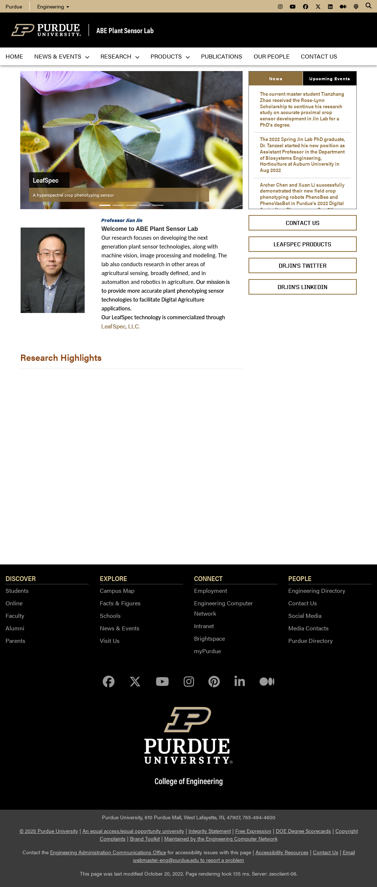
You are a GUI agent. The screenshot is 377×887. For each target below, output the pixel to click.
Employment (210, 590)
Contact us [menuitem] (319, 56)
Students (17, 590)
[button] (37, 140)
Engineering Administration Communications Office (108, 852)
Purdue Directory (310, 640)
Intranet (204, 626)
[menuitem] (280, 6)
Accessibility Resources (282, 852)
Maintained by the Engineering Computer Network (221, 838)
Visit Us (110, 640)
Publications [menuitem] (221, 56)
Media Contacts (308, 628)
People (299, 578)
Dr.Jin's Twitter (303, 265)
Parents (15, 640)
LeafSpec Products (302, 244)
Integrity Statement (209, 830)
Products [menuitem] (170, 56)
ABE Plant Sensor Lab (125, 30)
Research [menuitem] (120, 56)
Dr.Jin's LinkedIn (302, 287)
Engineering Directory (316, 590)
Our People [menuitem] (272, 56)
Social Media (304, 615)
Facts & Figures (120, 603)
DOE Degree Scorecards (303, 830)
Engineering (53, 6)
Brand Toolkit (145, 838)
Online (14, 603)
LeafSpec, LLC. (120, 326)
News (275, 78)
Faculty (15, 615)
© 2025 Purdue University (49, 830)
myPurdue (207, 651)
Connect (208, 578)
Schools (110, 615)
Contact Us (303, 222)
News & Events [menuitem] (61, 56)
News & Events (120, 628)
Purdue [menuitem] (14, 6)
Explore (113, 578)
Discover (21, 578)
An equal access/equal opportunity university (133, 830)
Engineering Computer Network (223, 608)
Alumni (15, 628)
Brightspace (209, 638)
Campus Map (117, 590)
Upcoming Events (329, 78)
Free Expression (253, 830)
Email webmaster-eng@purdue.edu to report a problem (244, 855)
